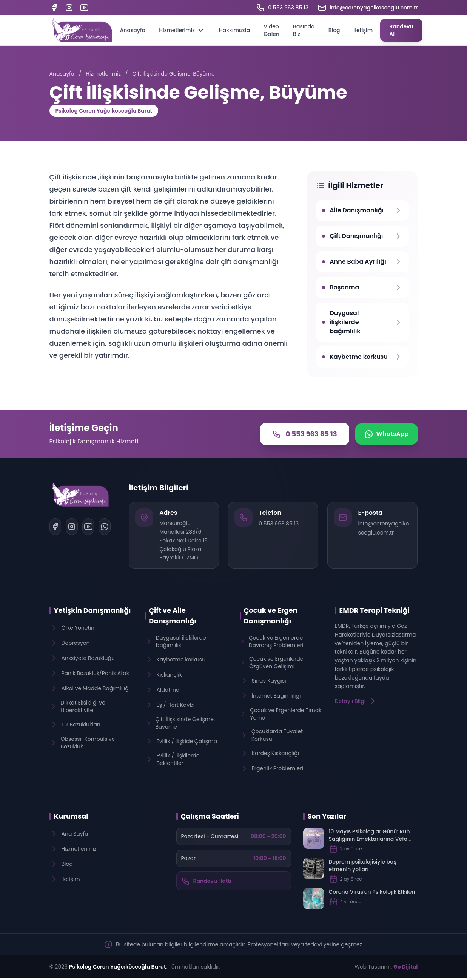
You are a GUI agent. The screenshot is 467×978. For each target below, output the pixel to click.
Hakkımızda (234, 30)
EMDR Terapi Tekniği (374, 610)
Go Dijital (405, 966)
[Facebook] (54, 7)
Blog (334, 30)
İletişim (363, 30)
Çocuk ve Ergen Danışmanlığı (270, 616)
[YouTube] (84, 7)
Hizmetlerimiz (182, 30)
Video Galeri (271, 30)
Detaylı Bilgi (355, 701)
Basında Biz (304, 30)
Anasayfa (133, 30)
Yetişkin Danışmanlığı (92, 610)
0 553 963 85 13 (279, 523)
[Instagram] (69, 7)
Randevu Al (401, 30)
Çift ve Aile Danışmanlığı (172, 616)
